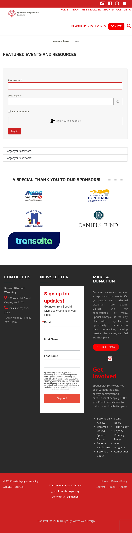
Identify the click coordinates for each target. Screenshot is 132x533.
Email (47, 322)
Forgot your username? (19, 158)
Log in (14, 131)
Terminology (121, 426)
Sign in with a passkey (65, 121)
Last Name (51, 356)
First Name (51, 339)
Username (15, 80)
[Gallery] (103, 4)
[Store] (124, 4)
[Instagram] (116, 4)
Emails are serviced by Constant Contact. (59, 388)
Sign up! (62, 398)
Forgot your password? (19, 150)
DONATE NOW (106, 347)
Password (14, 96)
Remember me (20, 111)
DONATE (116, 26)
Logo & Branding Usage (119, 435)
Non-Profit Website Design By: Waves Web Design (66, 521)
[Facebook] (110, 4)
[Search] (129, 26)
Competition (121, 451)
